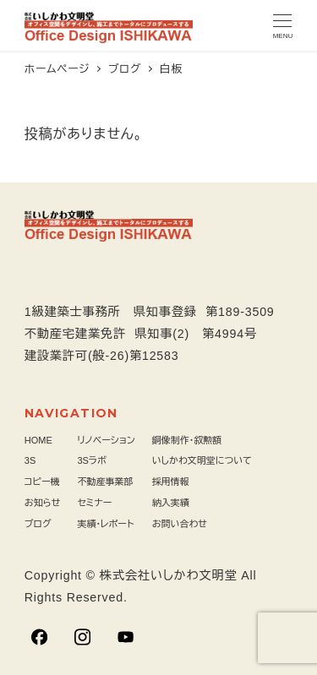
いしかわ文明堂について (202, 460)
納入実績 (170, 503)
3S (30, 460)
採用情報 (170, 481)
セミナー (94, 503)
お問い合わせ (179, 524)
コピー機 (42, 481)
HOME (38, 440)
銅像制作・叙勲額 (187, 440)
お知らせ (43, 503)
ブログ (38, 524)
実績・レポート (105, 524)
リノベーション (105, 440)
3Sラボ (92, 460)
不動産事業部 (105, 481)
